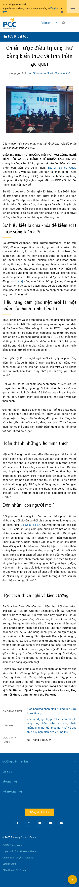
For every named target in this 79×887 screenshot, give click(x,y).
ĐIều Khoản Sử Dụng (14, 870)
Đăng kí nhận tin (39, 812)
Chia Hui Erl (62, 73)
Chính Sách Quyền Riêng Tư (18, 857)
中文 (4, 12)
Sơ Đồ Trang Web (12, 845)
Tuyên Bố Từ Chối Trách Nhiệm (19, 851)
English (54, 8)
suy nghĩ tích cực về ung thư (50, 732)
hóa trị (19, 281)
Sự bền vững (9, 863)
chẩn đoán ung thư (54, 723)
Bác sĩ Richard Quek (61, 167)
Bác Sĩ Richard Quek (40, 73)
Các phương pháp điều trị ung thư (48, 709)
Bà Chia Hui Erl (30, 524)
